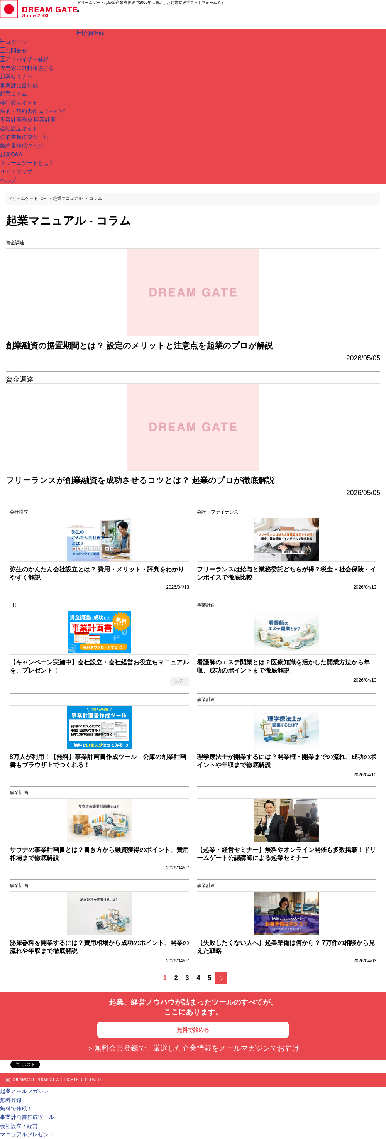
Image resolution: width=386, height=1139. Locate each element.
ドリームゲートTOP (27, 198)
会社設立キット (19, 128)
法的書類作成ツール (24, 137)
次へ (221, 978)
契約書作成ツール (21, 145)
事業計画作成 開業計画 (28, 120)
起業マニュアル (68, 198)
